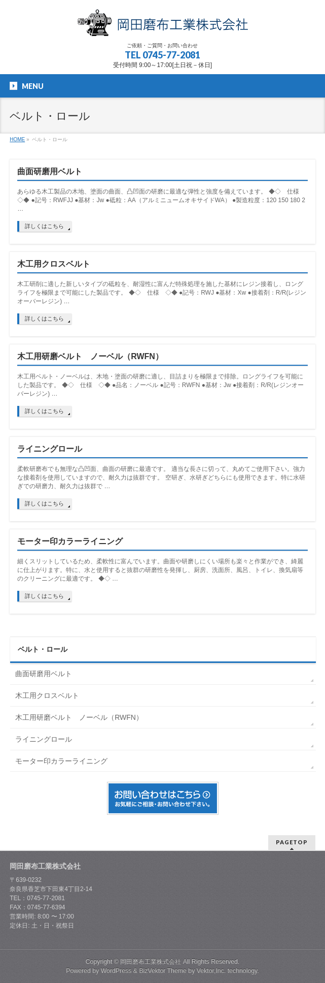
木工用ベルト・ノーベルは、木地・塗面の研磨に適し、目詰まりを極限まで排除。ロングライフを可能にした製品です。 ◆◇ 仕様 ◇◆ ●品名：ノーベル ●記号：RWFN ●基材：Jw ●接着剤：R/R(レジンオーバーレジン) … (160, 385)
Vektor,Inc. (211, 970)
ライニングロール (49, 449)
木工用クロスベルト (53, 264)
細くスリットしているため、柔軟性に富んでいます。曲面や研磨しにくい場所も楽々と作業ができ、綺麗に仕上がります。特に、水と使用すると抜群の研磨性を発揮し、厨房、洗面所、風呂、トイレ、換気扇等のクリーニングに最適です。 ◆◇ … (160, 570)
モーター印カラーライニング (70, 541)
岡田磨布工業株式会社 (150, 961)
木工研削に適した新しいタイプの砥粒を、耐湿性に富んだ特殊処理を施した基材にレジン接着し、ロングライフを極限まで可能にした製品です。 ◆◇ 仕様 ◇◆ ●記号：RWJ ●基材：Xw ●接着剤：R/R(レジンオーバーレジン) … (161, 292)
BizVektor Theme (163, 970)
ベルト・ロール (42, 649)
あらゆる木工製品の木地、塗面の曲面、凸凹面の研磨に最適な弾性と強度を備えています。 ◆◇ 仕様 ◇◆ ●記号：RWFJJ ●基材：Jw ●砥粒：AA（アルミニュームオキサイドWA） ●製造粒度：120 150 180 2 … (161, 200)
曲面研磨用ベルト (49, 171)
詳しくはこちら (44, 226)
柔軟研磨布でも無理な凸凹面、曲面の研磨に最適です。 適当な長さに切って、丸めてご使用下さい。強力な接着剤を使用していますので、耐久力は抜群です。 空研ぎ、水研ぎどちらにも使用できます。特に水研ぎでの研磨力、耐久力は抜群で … (161, 477)
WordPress (116, 970)
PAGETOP (292, 842)
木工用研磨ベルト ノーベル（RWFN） (90, 356)
